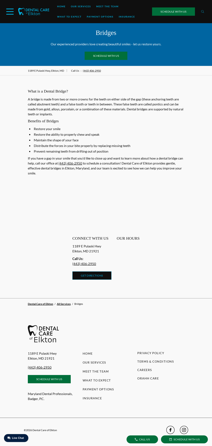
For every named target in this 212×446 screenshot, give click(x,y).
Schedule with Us (173, 11)
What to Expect (69, 16)
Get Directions (92, 275)
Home (61, 6)
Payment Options (100, 16)
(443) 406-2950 (92, 70)
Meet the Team (107, 6)
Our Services (81, 6)
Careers (144, 370)
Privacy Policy (150, 353)
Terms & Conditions (155, 361)
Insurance (127, 16)
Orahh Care (148, 378)
